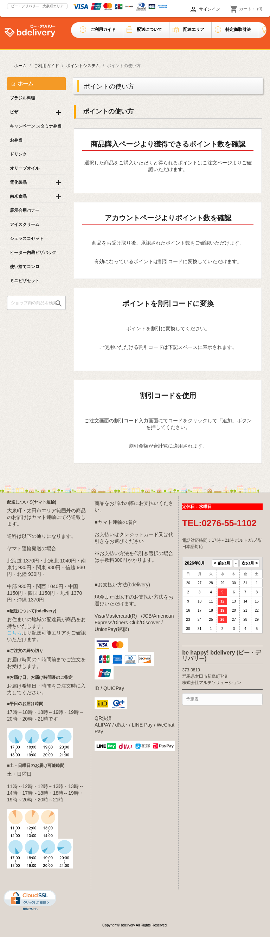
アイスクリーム (24, 224)
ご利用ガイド (103, 29)
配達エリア (193, 29)
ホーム (25, 83)
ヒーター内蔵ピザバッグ (33, 252)
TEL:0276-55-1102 (219, 523)
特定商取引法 (238, 29)
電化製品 (18, 182)
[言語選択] (179, 9)
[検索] (36, 303)
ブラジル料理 (22, 98)
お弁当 (16, 140)
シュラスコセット (27, 238)
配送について (149, 29)
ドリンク (18, 154)
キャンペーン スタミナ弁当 (36, 126)
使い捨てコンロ (24, 266)
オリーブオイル (24, 168)
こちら (14, 633)
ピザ (14, 112)
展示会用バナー (24, 210)
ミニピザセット (24, 280)
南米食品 (18, 196)
